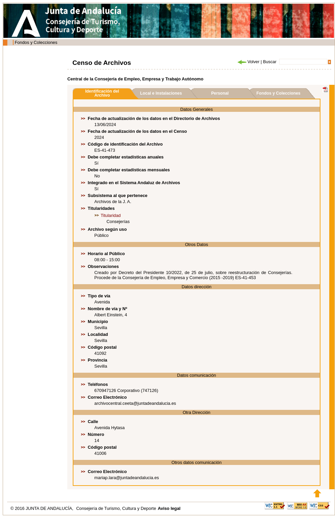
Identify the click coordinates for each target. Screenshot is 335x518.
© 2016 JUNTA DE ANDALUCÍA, (42, 508)
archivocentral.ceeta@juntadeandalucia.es (135, 403)
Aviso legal (169, 508)
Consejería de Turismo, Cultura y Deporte (116, 508)
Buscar (269, 61)
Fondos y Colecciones (36, 42)
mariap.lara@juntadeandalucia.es (126, 477)
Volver (248, 61)
